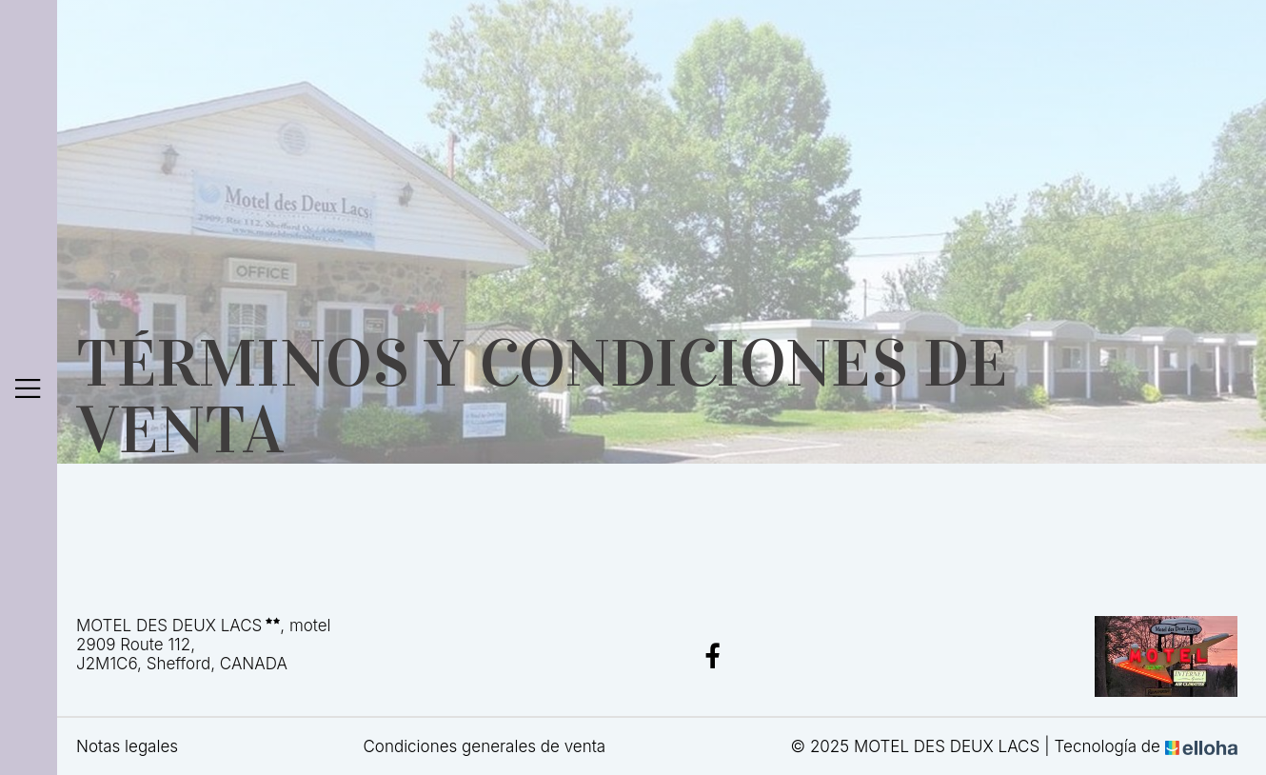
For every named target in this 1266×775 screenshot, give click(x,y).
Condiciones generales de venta (484, 746)
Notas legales (127, 746)
